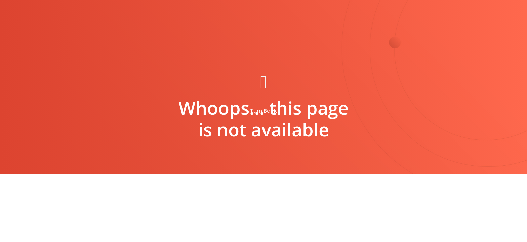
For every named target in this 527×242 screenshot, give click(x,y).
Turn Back (263, 111)
